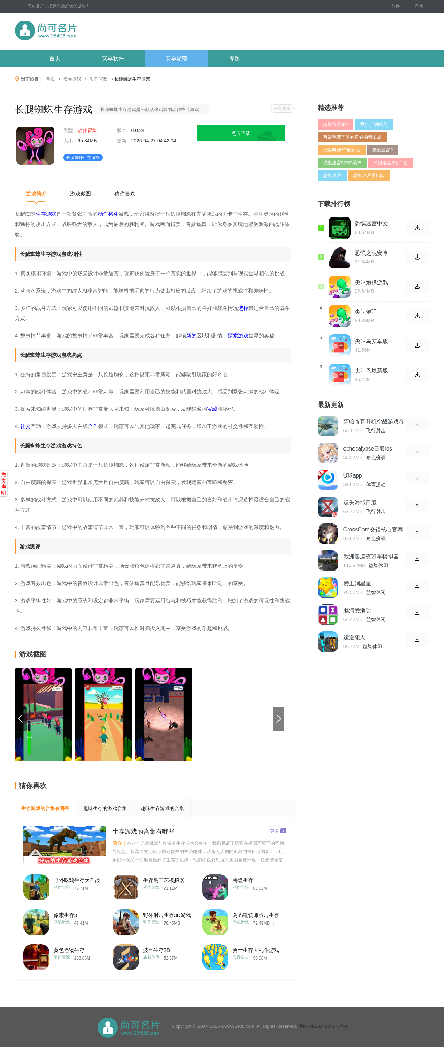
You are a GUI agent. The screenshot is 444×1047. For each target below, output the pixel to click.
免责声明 (3, 483)
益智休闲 (151, 957)
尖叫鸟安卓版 (371, 341)
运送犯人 (354, 637)
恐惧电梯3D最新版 (341, 149)
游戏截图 (80, 193)
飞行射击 (241, 957)
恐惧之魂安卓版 (371, 253)
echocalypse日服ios (367, 449)
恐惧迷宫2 (382, 149)
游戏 (419, 6)
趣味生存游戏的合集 (162, 808)
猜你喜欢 (124, 193)
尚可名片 (83, 31)
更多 (278, 830)
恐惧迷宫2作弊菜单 (342, 162)
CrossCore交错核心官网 (373, 529)
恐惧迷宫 (332, 175)
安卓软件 (113, 58)
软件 (395, 6)
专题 (234, 58)
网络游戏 (62, 922)
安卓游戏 (177, 58)
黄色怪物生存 (69, 950)
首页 (54, 58)
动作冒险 (99, 79)
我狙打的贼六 (373, 124)
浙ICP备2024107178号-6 (324, 1026)
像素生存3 (65, 915)
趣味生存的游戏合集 (105, 808)
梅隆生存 (243, 880)
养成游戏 (241, 922)
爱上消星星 (357, 583)
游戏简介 (36, 193)
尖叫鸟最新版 (371, 370)
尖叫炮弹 (366, 312)
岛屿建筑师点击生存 (256, 915)
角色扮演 (376, 457)
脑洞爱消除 (357, 610)
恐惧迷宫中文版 (371, 224)
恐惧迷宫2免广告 (390, 162)
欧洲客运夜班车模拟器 (371, 556)
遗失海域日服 (360, 503)
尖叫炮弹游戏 (371, 282)
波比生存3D (156, 950)
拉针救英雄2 (335, 124)
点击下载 (241, 133)
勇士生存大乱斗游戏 (256, 950)
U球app (352, 476)
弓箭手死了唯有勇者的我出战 (352, 137)
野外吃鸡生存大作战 (77, 880)
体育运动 (376, 484)
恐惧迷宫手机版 (369, 175)
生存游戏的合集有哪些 (45, 808)
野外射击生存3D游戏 (167, 915)
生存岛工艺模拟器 (164, 880)
